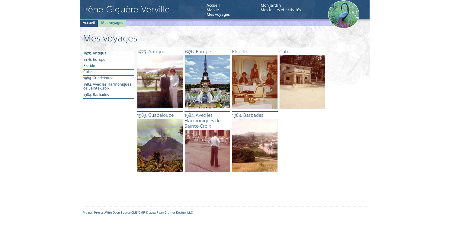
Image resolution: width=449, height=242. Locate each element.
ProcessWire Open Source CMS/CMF (119, 212)
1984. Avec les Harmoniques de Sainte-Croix (107, 86)
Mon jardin (271, 5)
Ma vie (213, 10)
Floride (89, 66)
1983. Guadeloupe (98, 78)
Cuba (87, 72)
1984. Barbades (96, 95)
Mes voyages (218, 14)
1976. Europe (94, 59)
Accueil (213, 5)
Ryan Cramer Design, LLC (174, 212)
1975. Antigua (95, 53)
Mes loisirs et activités (281, 10)
